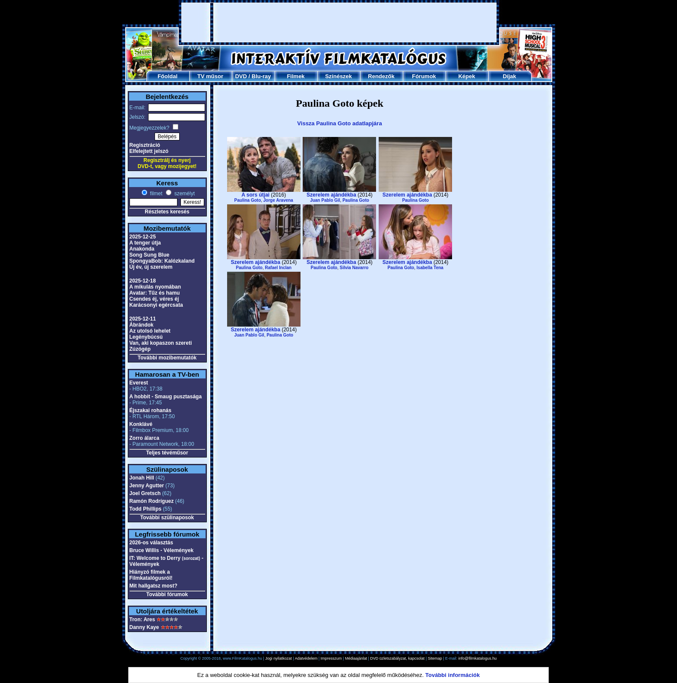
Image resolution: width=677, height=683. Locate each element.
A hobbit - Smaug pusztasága (166, 397)
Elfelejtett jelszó (149, 151)
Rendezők (381, 76)
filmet (155, 194)
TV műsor (210, 76)
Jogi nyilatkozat (278, 658)
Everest (139, 383)
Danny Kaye (144, 627)
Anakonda (142, 249)
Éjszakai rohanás (150, 410)
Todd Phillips (145, 509)
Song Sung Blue (150, 255)
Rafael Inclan (278, 267)
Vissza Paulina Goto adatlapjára (339, 123)
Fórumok (424, 76)
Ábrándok (142, 325)
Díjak (509, 76)
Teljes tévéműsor (167, 453)
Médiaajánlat (356, 658)
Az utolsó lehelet (150, 331)
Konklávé (141, 424)
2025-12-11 (143, 319)
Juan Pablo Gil (325, 200)
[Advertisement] (339, 22)
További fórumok (167, 594)
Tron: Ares (142, 619)
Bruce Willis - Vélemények (162, 550)
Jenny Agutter (147, 486)
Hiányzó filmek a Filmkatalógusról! (151, 575)
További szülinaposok (167, 518)
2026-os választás (151, 543)
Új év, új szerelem (151, 267)
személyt (184, 194)
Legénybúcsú (146, 337)
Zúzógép (140, 349)
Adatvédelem (306, 658)
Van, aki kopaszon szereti (161, 343)
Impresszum (331, 658)
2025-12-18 (143, 281)
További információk (452, 675)
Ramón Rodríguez (152, 501)
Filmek (295, 76)
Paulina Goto (247, 200)
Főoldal (167, 76)
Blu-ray (261, 76)
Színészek (338, 76)
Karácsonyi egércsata (156, 305)
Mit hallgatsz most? (153, 586)
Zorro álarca (144, 438)
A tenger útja (145, 243)
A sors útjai (255, 195)
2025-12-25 (143, 237)
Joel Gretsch (145, 493)
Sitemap (435, 658)
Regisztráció (145, 145)
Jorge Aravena (278, 200)
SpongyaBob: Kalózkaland (162, 261)
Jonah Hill (142, 478)
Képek (466, 76)
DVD (241, 76)
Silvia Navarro (354, 267)
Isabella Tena (430, 267)
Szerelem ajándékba (331, 195)
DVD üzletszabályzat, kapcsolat (397, 658)
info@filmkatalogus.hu (478, 658)
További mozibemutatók (167, 358)
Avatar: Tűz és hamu (155, 293)
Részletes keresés (167, 212)
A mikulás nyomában (155, 287)
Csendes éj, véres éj (154, 299)
